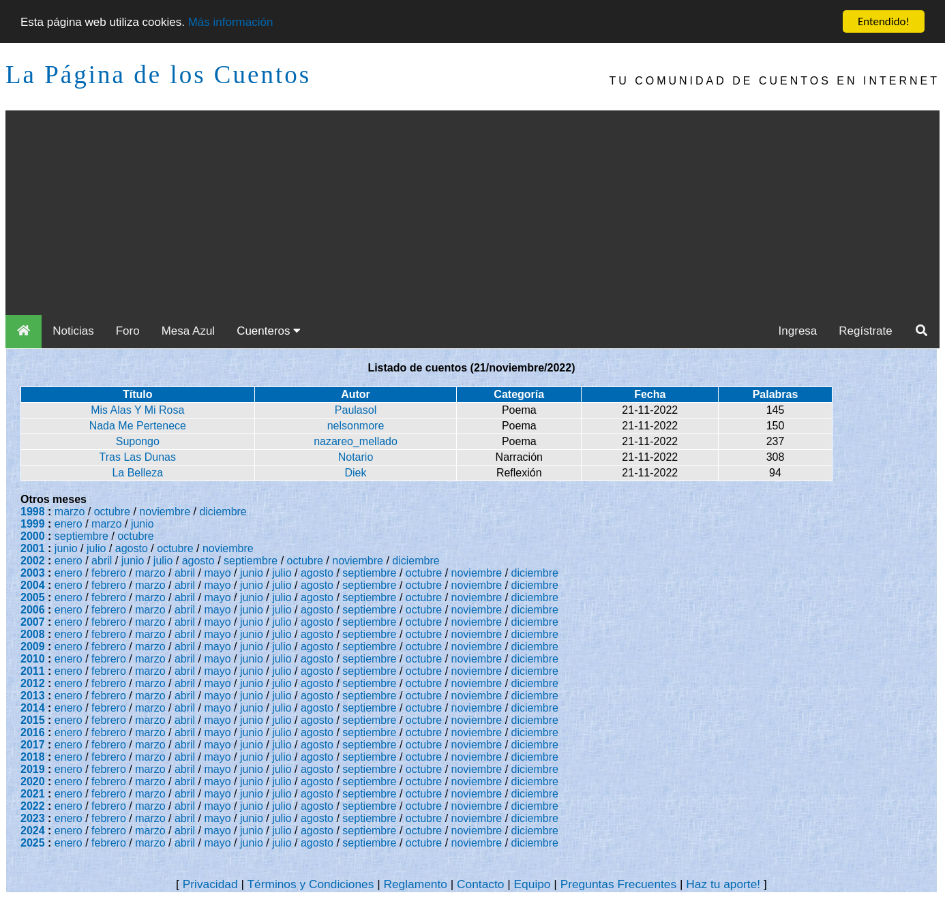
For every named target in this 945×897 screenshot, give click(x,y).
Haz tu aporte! (723, 884)
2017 (32, 744)
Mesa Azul (188, 330)
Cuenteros (269, 330)
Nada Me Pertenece (137, 425)
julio (96, 548)
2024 (32, 830)
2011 (32, 671)
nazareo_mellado (355, 441)
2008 (32, 634)
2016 (32, 732)
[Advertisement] (472, 212)
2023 (32, 818)
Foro (128, 330)
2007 (32, 622)
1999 (32, 524)
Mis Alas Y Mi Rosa (137, 410)
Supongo (138, 441)
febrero (108, 573)
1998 (32, 511)
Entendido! (884, 21)
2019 (32, 769)
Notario (356, 457)
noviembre (164, 511)
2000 (32, 536)
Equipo (532, 884)
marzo (70, 511)
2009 (32, 646)
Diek (356, 472)
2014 (32, 708)
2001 (32, 548)
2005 (32, 597)
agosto (131, 548)
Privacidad (210, 884)
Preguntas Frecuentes (618, 884)
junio (142, 524)
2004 (32, 585)
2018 (32, 757)
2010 (32, 659)
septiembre (81, 536)
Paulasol (355, 410)
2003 (32, 573)
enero (68, 524)
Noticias (72, 330)
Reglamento (415, 884)
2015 (32, 720)
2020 (32, 781)
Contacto (480, 884)
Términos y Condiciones (310, 884)
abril (101, 560)
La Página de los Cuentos (158, 74)
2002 (32, 560)
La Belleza (137, 472)
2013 (32, 695)
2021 (32, 794)
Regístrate (865, 330)
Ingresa (798, 330)
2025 (32, 843)
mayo (218, 573)
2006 (32, 609)
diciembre (222, 511)
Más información (230, 22)
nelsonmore (356, 425)
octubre (112, 511)
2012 (32, 683)
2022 (32, 806)
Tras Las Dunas (138, 457)
